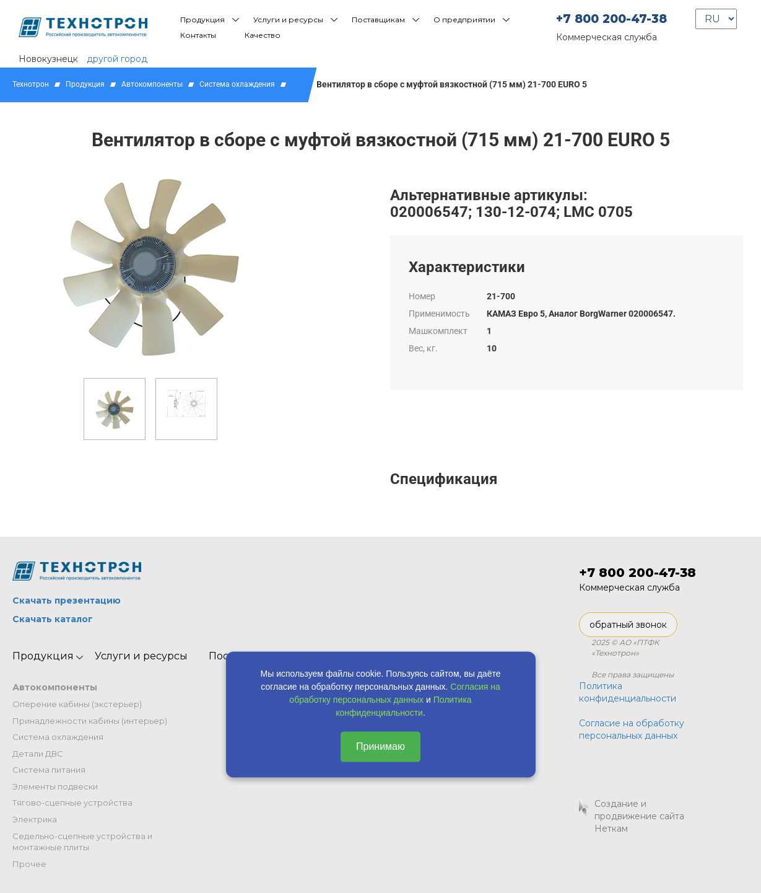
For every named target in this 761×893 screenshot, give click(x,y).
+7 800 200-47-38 (611, 19)
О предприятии (464, 19)
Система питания (48, 770)
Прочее (29, 864)
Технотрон (30, 84)
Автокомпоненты (152, 84)
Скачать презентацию (66, 600)
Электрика (34, 819)
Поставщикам (378, 19)
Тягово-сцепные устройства (72, 802)
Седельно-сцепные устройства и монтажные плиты (82, 842)
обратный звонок (628, 624)
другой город (117, 58)
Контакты (198, 35)
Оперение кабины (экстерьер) (77, 704)
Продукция (202, 19)
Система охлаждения (237, 84)
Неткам (611, 828)
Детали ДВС (37, 754)
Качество (262, 35)
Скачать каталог (52, 619)
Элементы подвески (55, 786)
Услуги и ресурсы (288, 19)
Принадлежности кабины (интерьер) (89, 721)
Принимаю (380, 746)
